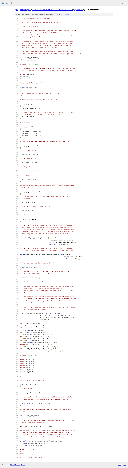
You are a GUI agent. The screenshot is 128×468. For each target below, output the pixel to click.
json (124, 465)
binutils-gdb (25, 9)
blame (67, 14)
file (56, 14)
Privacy (17, 465)
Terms (23, 465)
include (79, 9)
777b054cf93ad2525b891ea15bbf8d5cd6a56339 (52, 9)
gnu (16, 9)
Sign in (124, 3)
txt (119, 465)
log (61, 14)
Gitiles (12, 465)
